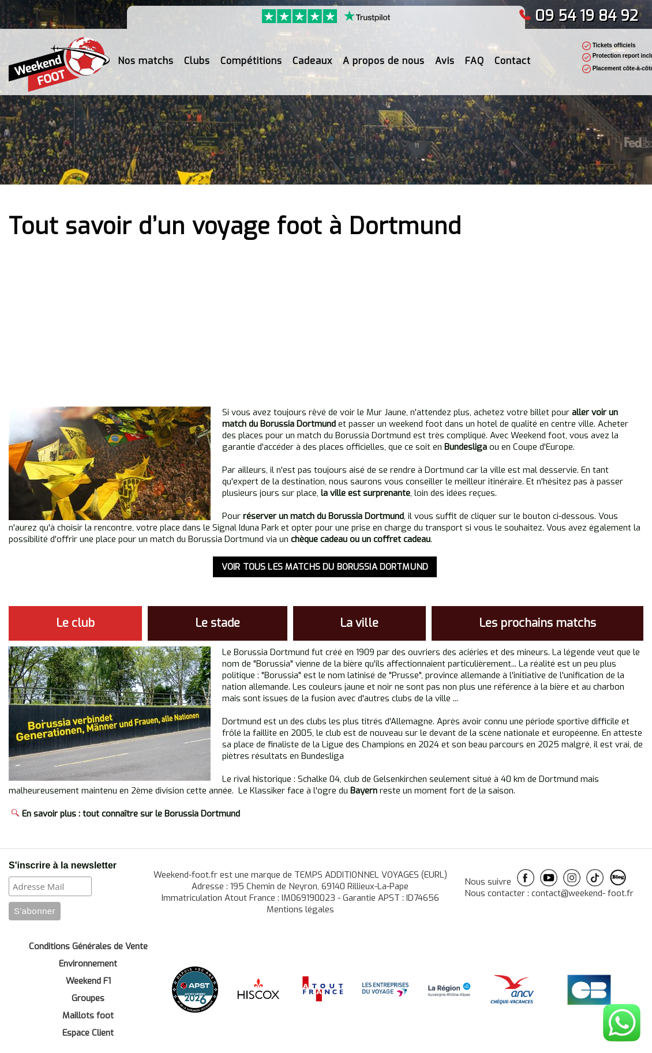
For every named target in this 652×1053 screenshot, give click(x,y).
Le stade (217, 623)
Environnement (88, 963)
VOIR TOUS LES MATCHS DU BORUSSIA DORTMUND (325, 567)
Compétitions (251, 61)
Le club (75, 623)
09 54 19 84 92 (578, 15)
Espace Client (88, 1033)
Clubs (197, 61)
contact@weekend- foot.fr (582, 893)
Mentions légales (300, 909)
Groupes (88, 998)
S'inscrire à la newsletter (63, 865)
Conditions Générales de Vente (88, 946)
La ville (359, 623)
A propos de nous (384, 61)
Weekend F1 (88, 981)
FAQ (474, 61)
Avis (445, 61)
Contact (512, 61)
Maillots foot (88, 1015)
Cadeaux (312, 61)
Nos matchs (146, 61)
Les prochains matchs (537, 623)
